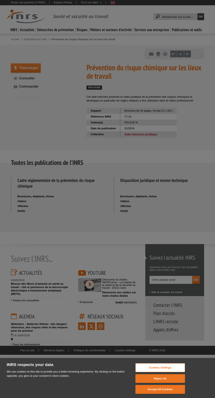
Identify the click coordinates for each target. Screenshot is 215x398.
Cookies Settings (160, 375)
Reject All (160, 386)
